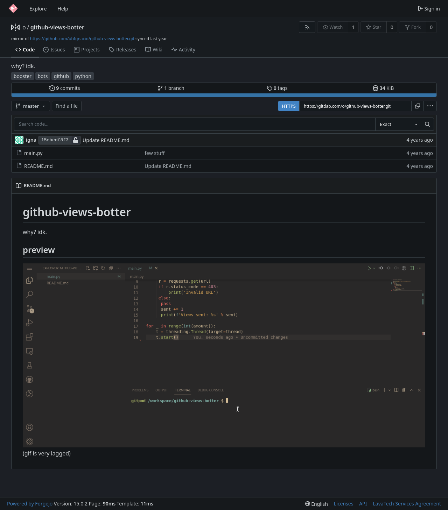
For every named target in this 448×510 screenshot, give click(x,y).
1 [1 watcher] (353, 27)
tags (277, 88)
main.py (29, 153)
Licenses (344, 503)
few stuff (154, 153)
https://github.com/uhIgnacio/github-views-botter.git (82, 39)
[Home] (13, 8)
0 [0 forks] (431, 27)
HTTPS (289, 106)
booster (22, 76)
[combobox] (398, 124)
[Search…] (427, 124)
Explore (38, 8)
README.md (34, 166)
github (61, 76)
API (363, 503)
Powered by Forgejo (29, 503)
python (83, 76)
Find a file (67, 105)
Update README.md (106, 140)
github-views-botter (57, 27)
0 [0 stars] (392, 27)
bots (43, 76)
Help (62, 8)
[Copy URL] (417, 106)
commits (64, 88)
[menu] (430, 106)
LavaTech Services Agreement (407, 503)
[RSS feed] (307, 27)
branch (171, 88)
